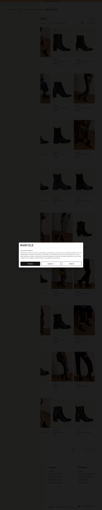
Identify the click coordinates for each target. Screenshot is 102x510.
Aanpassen (51, 263)
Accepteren (30, 263)
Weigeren (71, 263)
